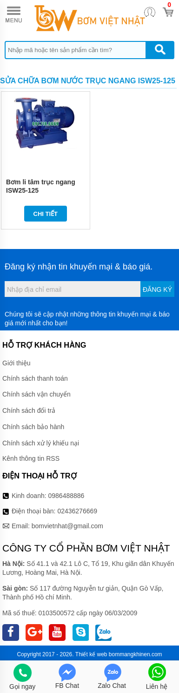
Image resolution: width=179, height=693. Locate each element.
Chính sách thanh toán (35, 378)
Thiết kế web (91, 654)
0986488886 (66, 495)
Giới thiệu (16, 363)
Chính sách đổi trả (28, 410)
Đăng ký (157, 289)
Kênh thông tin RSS (31, 458)
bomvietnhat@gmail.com (67, 526)
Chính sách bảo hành (33, 427)
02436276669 (77, 511)
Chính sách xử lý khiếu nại (40, 443)
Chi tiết (45, 213)
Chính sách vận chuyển (36, 394)
